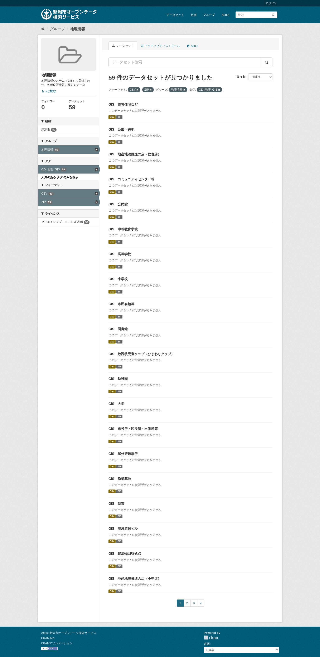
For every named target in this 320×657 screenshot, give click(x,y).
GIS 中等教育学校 (123, 229)
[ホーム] (43, 29)
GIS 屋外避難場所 (123, 454)
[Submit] (273, 14)
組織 (194, 14)
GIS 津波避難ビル (123, 528)
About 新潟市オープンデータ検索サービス (68, 633)
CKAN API (48, 638)
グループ (209, 14)
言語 (207, 644)
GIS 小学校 (118, 279)
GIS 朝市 (116, 503)
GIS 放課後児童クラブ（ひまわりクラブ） (141, 354)
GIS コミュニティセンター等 (131, 179)
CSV (112, 117)
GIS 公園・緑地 (121, 129)
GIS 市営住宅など (123, 104)
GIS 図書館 (118, 329)
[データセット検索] (256, 14)
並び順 (241, 77)
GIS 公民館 (118, 204)
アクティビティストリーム (160, 45)
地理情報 (77, 29)
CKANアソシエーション (57, 643)
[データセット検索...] (184, 62)
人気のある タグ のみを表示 (59, 177)
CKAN (211, 637)
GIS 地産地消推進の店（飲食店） (134, 154)
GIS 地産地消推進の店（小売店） (134, 578)
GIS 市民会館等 (121, 304)
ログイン (271, 3)
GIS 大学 (116, 404)
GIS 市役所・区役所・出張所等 (133, 429)
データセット (175, 14)
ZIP (119, 117)
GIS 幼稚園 (118, 379)
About (225, 14)
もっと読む (48, 91)
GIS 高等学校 (119, 254)
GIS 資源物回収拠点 (124, 553)
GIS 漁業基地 (119, 479)
